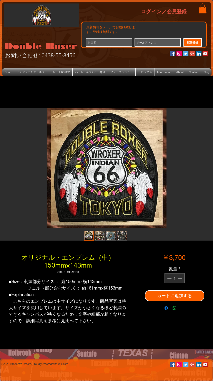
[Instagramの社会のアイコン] (179, 53)
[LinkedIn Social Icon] (198, 53)
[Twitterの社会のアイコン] (185, 53)
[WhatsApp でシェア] (174, 308)
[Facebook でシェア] (166, 308)
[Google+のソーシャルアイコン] (192, 53)
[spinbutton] (174, 278)
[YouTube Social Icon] (205, 53)
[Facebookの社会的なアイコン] (172, 53)
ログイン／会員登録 (164, 11)
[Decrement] (169, 278)
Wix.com (63, 364)
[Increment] (180, 278)
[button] (202, 8)
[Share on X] (182, 308)
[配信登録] (192, 42)
